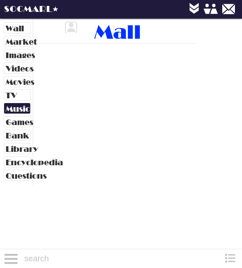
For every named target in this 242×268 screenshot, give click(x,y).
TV (11, 95)
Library (18, 149)
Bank (17, 136)
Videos (18, 69)
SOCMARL (28, 9)
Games (18, 122)
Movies (18, 82)
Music (18, 109)
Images (18, 55)
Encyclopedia (18, 162)
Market (18, 42)
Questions (18, 176)
